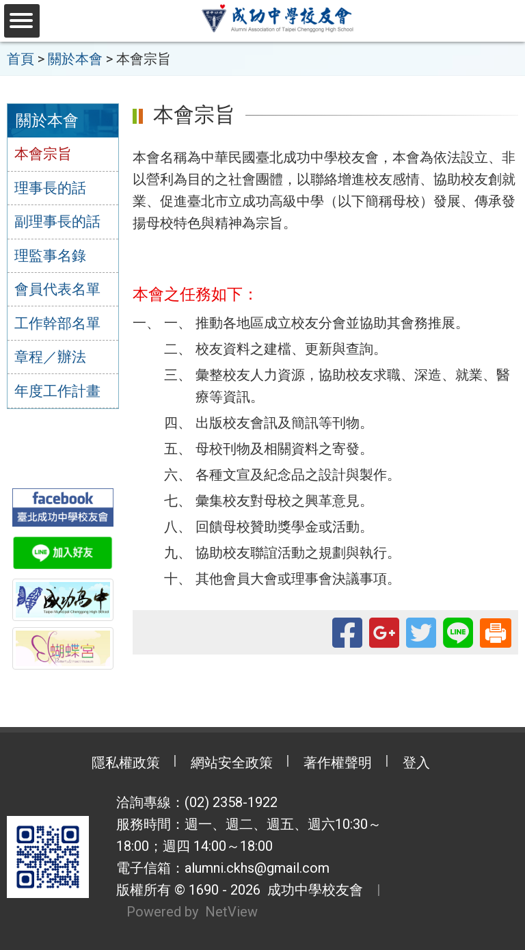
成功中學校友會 (311, 890)
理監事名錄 (50, 256)
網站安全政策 (232, 762)
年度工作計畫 (57, 391)
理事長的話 (50, 188)
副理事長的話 (57, 221)
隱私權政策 (126, 762)
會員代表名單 (57, 289)
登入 (416, 762)
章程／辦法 (50, 357)
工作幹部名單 (57, 323)
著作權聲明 (338, 762)
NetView (231, 911)
